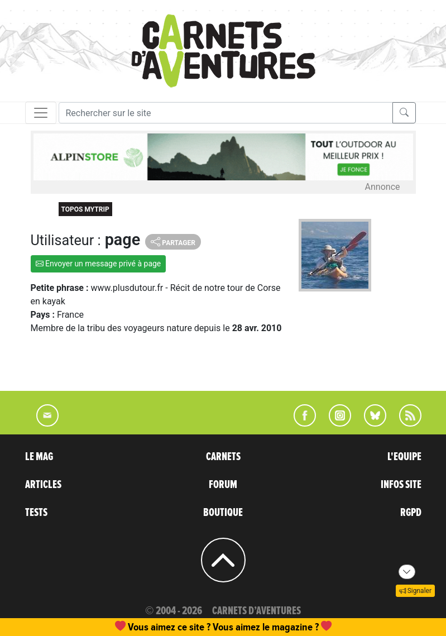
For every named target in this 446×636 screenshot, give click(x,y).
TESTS (36, 512)
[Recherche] (226, 112)
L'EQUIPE (404, 456)
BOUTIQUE (223, 512)
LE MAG (39, 456)
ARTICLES (43, 484)
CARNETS (223, 456)
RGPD (410, 512)
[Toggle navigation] (40, 113)
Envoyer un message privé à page (98, 263)
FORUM (223, 484)
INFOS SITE (401, 484)
